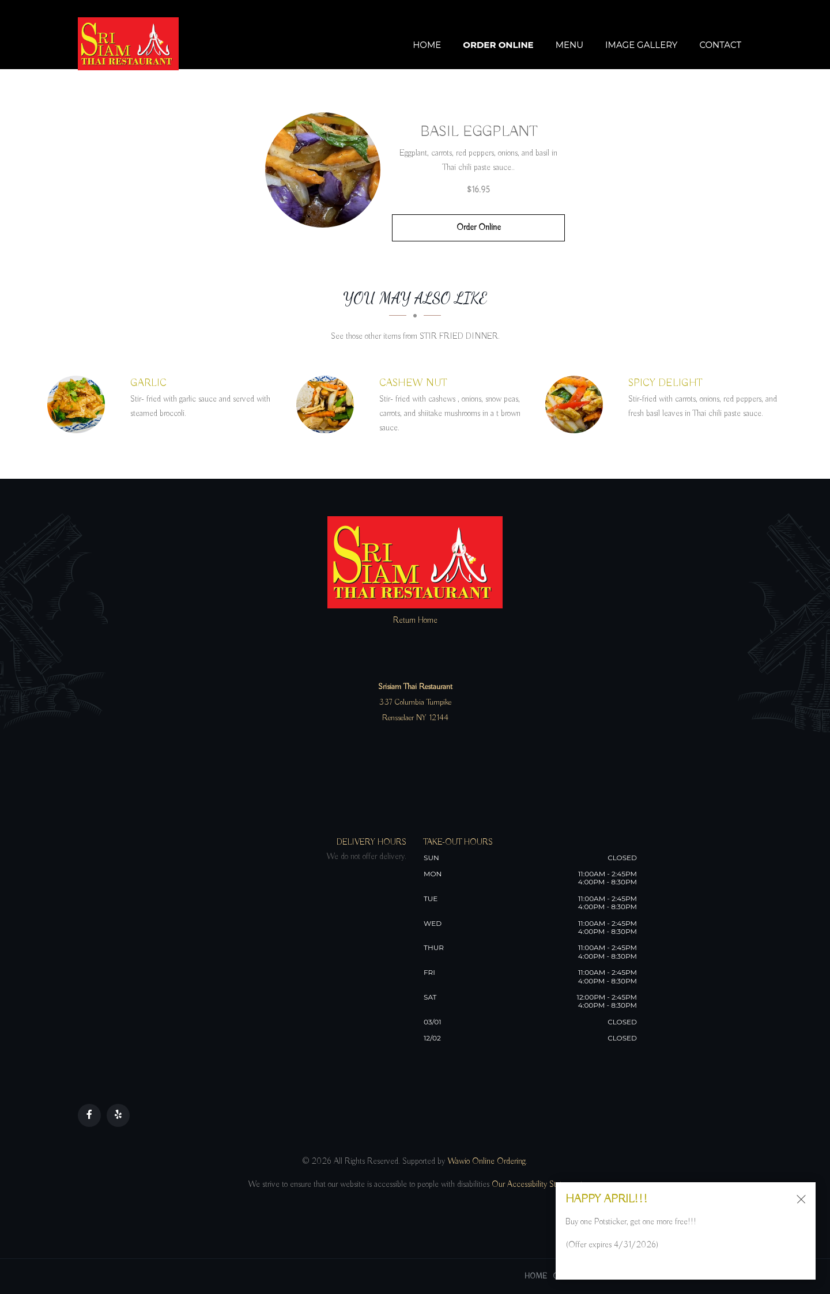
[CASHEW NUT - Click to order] (328, 404)
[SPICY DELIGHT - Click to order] (577, 404)
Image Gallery (641, 44)
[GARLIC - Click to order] (79, 404)
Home (427, 44)
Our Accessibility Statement (536, 1184)
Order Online (498, 44)
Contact (720, 44)
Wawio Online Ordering (486, 1161)
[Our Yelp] (118, 1115)
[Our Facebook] (89, 1115)
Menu (569, 44)
